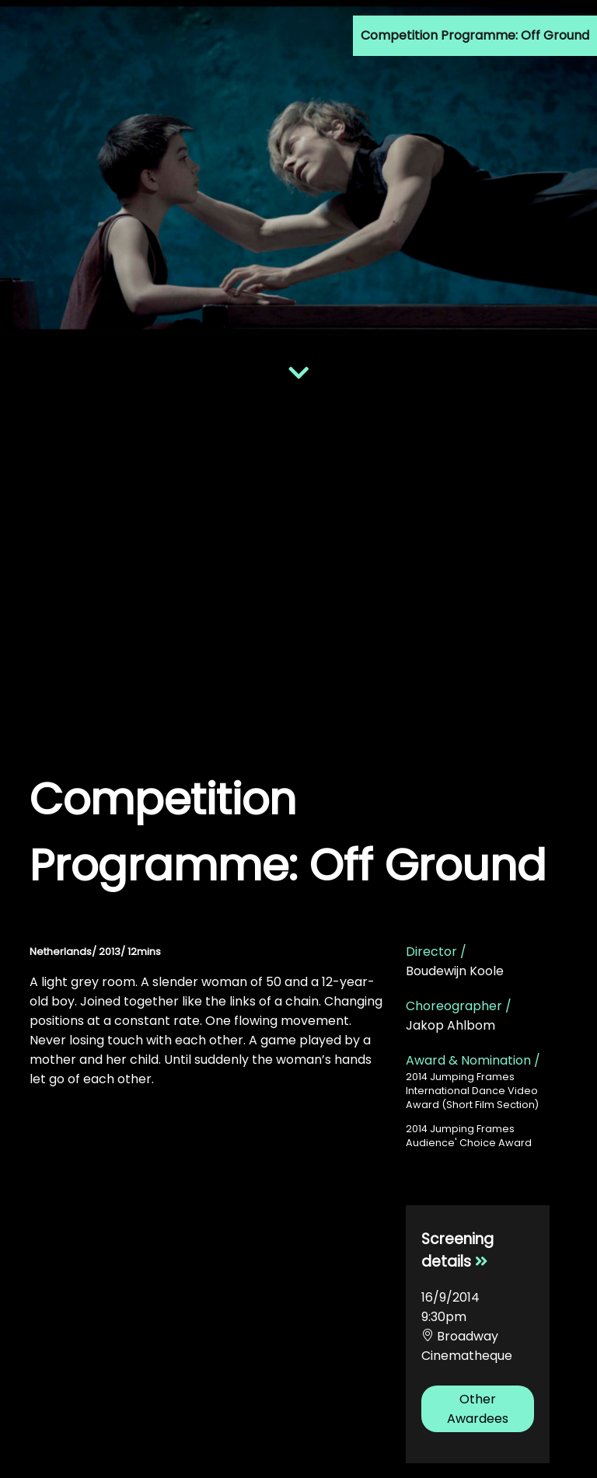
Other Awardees (477, 1408)
